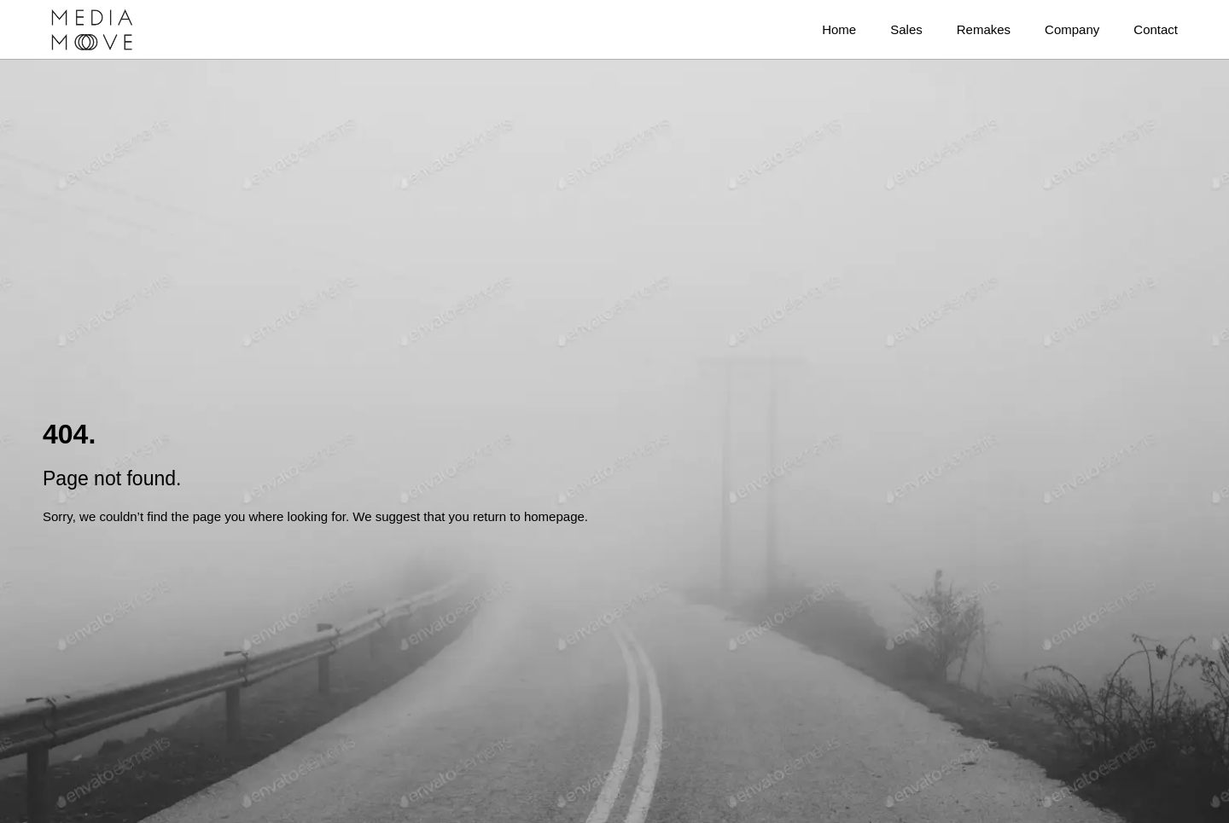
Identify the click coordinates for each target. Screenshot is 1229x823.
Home (839, 29)
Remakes (984, 29)
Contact (1155, 29)
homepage (554, 516)
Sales (906, 29)
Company (1072, 29)
